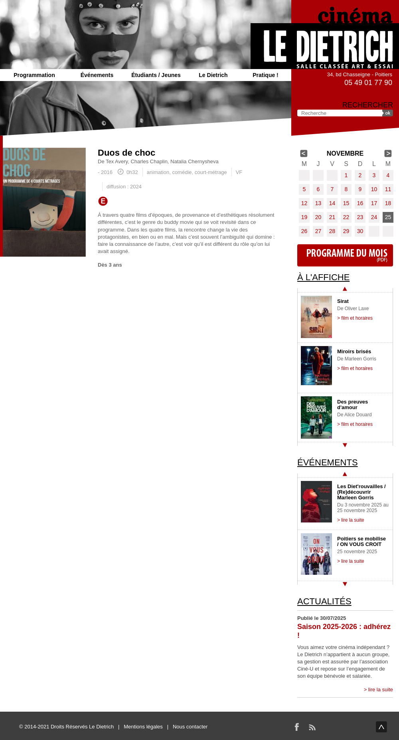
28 (332, 231)
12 (304, 203)
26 (304, 231)
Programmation (34, 75)
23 (360, 217)
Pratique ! (266, 75)
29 (346, 231)
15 (346, 203)
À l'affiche (323, 277)
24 (374, 217)
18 (388, 203)
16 (360, 203)
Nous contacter (190, 727)
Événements (97, 75)
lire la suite (380, 690)
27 (318, 231)
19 (304, 217)
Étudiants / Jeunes (156, 75)
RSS (312, 726)
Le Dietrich (213, 75)
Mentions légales (143, 727)
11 (388, 189)
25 (388, 217)
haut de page (381, 726)
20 (318, 217)
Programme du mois (345, 255)
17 (374, 203)
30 (360, 231)
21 (332, 217)
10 (374, 189)
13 (318, 203)
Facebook (296, 726)
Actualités (324, 601)
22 (346, 217)
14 (332, 203)
